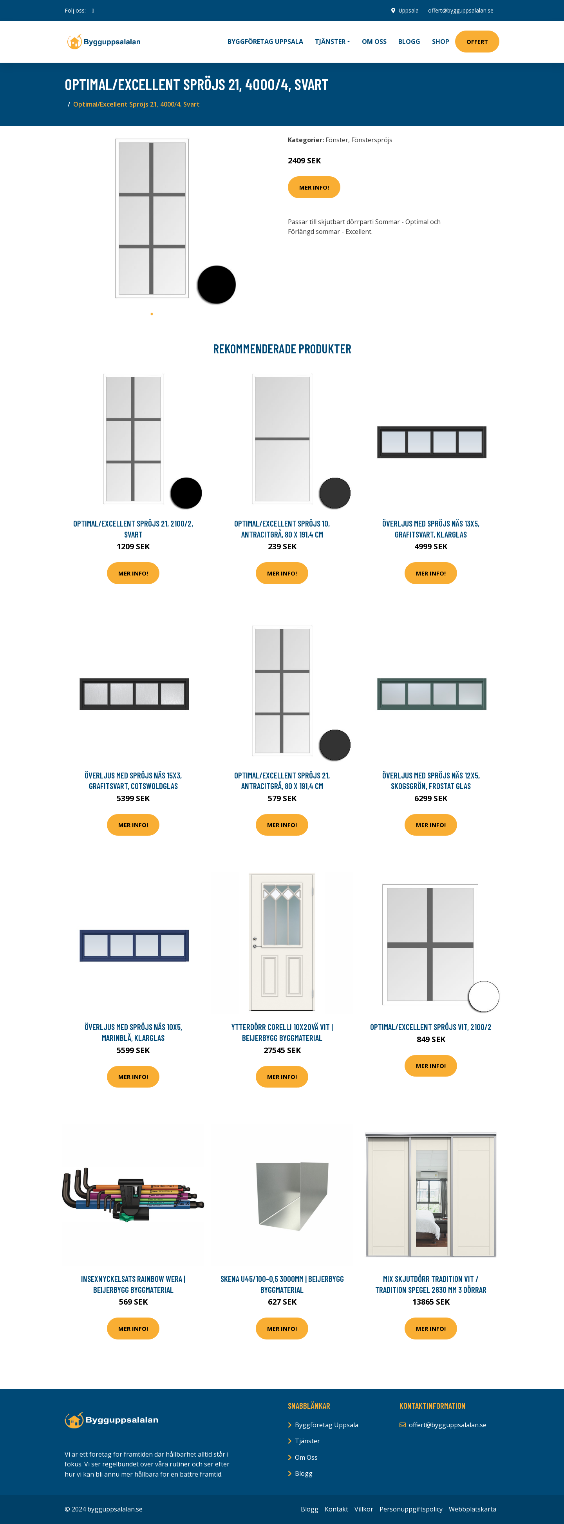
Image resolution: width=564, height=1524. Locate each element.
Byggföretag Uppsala (265, 41)
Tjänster (307, 1441)
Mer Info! (314, 187)
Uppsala (408, 10)
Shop (440, 41)
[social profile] (93, 10)
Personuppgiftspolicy (411, 1509)
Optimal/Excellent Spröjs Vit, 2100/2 (431, 1027)
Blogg (409, 41)
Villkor (363, 1509)
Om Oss (306, 1457)
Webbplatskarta (472, 1509)
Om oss (374, 41)
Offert (477, 41)
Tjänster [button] (330, 41)
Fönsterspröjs (371, 140)
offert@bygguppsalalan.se (460, 10)
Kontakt (336, 1509)
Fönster (336, 140)
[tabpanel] (152, 219)
